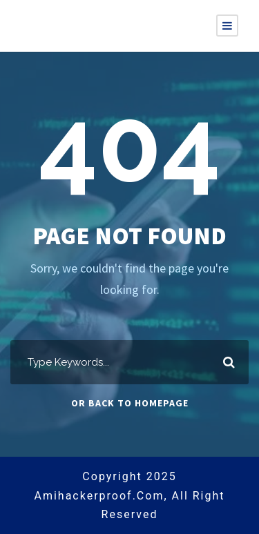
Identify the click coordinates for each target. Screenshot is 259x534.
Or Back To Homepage (130, 403)
